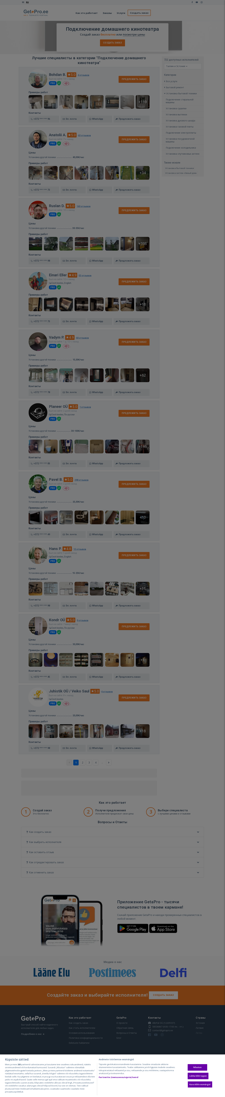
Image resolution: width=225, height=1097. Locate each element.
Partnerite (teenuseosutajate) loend (118, 1077)
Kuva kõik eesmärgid (199, 1084)
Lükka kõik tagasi (198, 1075)
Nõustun (197, 1067)
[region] (112, 1075)
